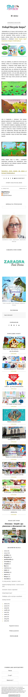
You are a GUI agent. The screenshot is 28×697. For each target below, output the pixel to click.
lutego (6, 576)
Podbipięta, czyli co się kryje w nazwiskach (12, 596)
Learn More (12, 695)
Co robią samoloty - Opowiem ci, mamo (11, 581)
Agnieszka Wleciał (7, 195)
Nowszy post (5, 188)
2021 (5, 603)
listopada (7, 557)
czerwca (6, 568)
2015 (5, 616)
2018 (5, 610)
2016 (5, 614)
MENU (14, 16)
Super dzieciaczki (8, 315)
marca (6, 574)
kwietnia (6, 572)
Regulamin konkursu (14, 625)
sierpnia (6, 563)
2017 (5, 612)
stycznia (6, 578)
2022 (5, 553)
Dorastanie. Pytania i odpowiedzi (9, 589)
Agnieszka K (6, 193)
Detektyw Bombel (6, 599)
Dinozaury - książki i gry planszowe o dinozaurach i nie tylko (14, 526)
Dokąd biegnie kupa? (7, 593)
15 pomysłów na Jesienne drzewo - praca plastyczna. (14, 512)
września (7, 561)
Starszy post (23, 188)
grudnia (6, 555)
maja (5, 570)
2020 (5, 606)
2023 (5, 551)
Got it (17, 695)
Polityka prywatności (14, 630)
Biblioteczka (14, 182)
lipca (5, 566)
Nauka (20, 182)
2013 (5, 621)
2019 (5, 608)
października (8, 559)
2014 (5, 618)
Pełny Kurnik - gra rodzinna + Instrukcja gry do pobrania (14, 351)
